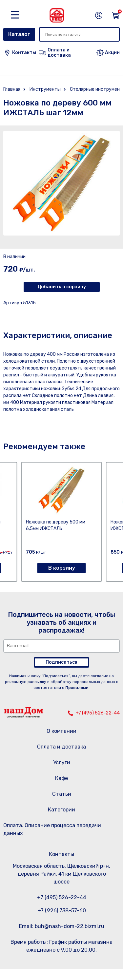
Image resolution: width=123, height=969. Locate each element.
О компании (61, 731)
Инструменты (45, 89)
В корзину (61, 568)
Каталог (19, 34)
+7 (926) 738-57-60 (61, 910)
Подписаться (61, 662)
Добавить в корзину (61, 287)
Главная (11, 89)
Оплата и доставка (61, 747)
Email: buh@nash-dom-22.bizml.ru (61, 926)
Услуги (61, 762)
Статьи (61, 794)
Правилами (77, 687)
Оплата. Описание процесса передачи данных (52, 829)
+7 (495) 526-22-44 (98, 713)
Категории (61, 810)
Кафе (61, 778)
